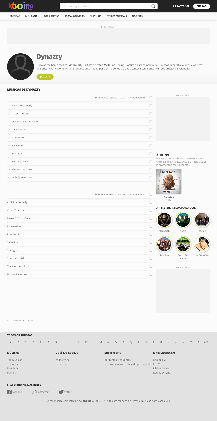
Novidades (13, 368)
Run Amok (18, 137)
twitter (68, 392)
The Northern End (22, 169)
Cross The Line (20, 113)
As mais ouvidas (75, 16)
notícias (137, 16)
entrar (201, 6)
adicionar (138, 97)
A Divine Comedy (22, 105)
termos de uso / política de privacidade (127, 364)
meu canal (32, 16)
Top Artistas (14, 364)
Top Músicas (14, 359)
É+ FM (156, 364)
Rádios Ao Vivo (161, 368)
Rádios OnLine (161, 372)
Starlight (17, 153)
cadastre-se (181, 6)
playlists (95, 16)
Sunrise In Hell (20, 161)
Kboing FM (159, 359)
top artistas (51, 16)
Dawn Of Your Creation (25, 121)
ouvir (46, 76)
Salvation (17, 145)
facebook (17, 392)
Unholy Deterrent (22, 177)
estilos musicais (117, 16)
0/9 (206, 342)
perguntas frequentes (117, 359)
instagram (43, 392)
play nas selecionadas (111, 97)
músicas (15, 16)
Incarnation (19, 129)
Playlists (12, 372)
